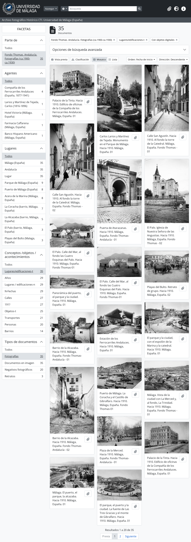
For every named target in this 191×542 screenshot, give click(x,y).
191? (24, 305)
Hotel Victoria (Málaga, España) (24, 114)
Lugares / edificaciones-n (24, 285)
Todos (8, 48)
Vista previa (59, 59)
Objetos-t (24, 312)
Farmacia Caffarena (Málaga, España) (24, 125)
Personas (24, 325)
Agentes (11, 73)
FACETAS (24, 29)
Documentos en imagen (24, 363)
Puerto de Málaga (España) (24, 190)
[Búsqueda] (102, 8)
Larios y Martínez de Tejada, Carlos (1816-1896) (24, 104)
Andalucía (24, 170)
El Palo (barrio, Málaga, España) (24, 229)
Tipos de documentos (21, 342)
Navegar (50, 8)
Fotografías (24, 357)
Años (24, 278)
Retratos (24, 377)
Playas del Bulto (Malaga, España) (24, 240)
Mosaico (99, 59)
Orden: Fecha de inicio (140, 59)
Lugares (11, 148)
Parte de (11, 40)
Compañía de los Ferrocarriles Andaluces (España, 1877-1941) (24, 91)
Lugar (24, 177)
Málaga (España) (24, 163)
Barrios (24, 331)
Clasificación (80, 59)
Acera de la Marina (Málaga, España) (24, 198)
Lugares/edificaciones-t (24, 272)
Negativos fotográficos (24, 370)
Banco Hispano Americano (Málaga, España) (24, 135)
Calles (24, 298)
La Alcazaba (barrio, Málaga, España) (24, 219)
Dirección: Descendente (172, 59)
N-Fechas (24, 292)
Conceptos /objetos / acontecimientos (20, 255)
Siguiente (130, 536)
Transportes (24, 318)
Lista (112, 59)
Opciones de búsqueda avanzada (77, 49)
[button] (169, 8)
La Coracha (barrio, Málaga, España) (24, 208)
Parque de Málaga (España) (24, 183)
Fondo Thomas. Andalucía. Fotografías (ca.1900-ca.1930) (24, 58)
